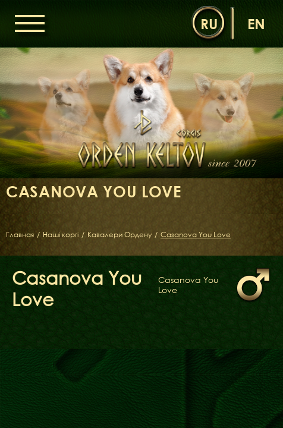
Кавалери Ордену (119, 234)
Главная (20, 234)
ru (209, 23)
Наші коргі (60, 234)
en (256, 23)
